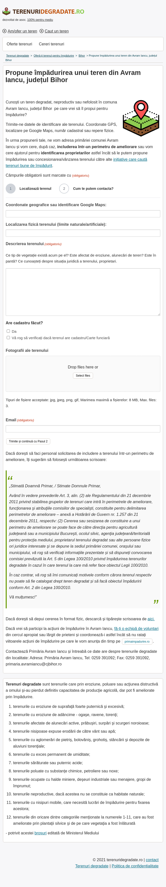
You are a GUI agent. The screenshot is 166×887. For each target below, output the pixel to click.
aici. (151, 619)
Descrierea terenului (34, 244)
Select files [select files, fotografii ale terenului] (83, 375)
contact (152, 860)
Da (14, 331)
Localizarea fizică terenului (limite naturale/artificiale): (56, 224)
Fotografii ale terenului (27, 350)
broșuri (40, 833)
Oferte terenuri (19, 44)
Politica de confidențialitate (135, 866)
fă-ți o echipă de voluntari (136, 628)
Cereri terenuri (51, 44)
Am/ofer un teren (22, 31)
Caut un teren (57, 31)
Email (20, 420)
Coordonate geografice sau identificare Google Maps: (56, 205)
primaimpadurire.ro (137, 641)
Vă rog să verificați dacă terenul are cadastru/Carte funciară (61, 338)
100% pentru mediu (40, 20)
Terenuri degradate (91, 866)
